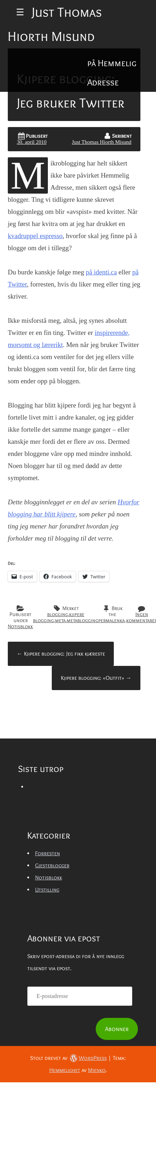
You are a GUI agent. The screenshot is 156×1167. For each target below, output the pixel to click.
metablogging (82, 620)
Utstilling (47, 889)
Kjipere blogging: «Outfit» (96, 677)
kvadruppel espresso (35, 236)
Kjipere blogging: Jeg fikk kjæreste (61, 653)
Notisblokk (20, 626)
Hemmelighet (64, 1070)
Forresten (47, 853)
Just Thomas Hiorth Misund (102, 142)
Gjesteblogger (52, 865)
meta (60, 620)
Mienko (97, 1070)
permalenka (111, 620)
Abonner (117, 1029)
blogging (57, 614)
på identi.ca (101, 272)
